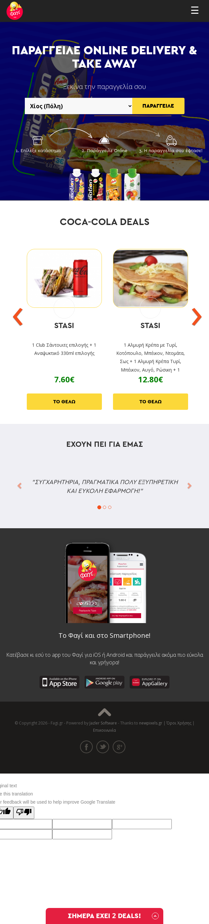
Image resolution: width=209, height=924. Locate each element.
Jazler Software (103, 723)
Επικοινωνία (104, 730)
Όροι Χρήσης (179, 723)
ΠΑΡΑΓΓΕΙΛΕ (158, 106)
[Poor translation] (23, 813)
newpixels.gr (150, 723)
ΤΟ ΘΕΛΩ (64, 401)
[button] (20, 485)
